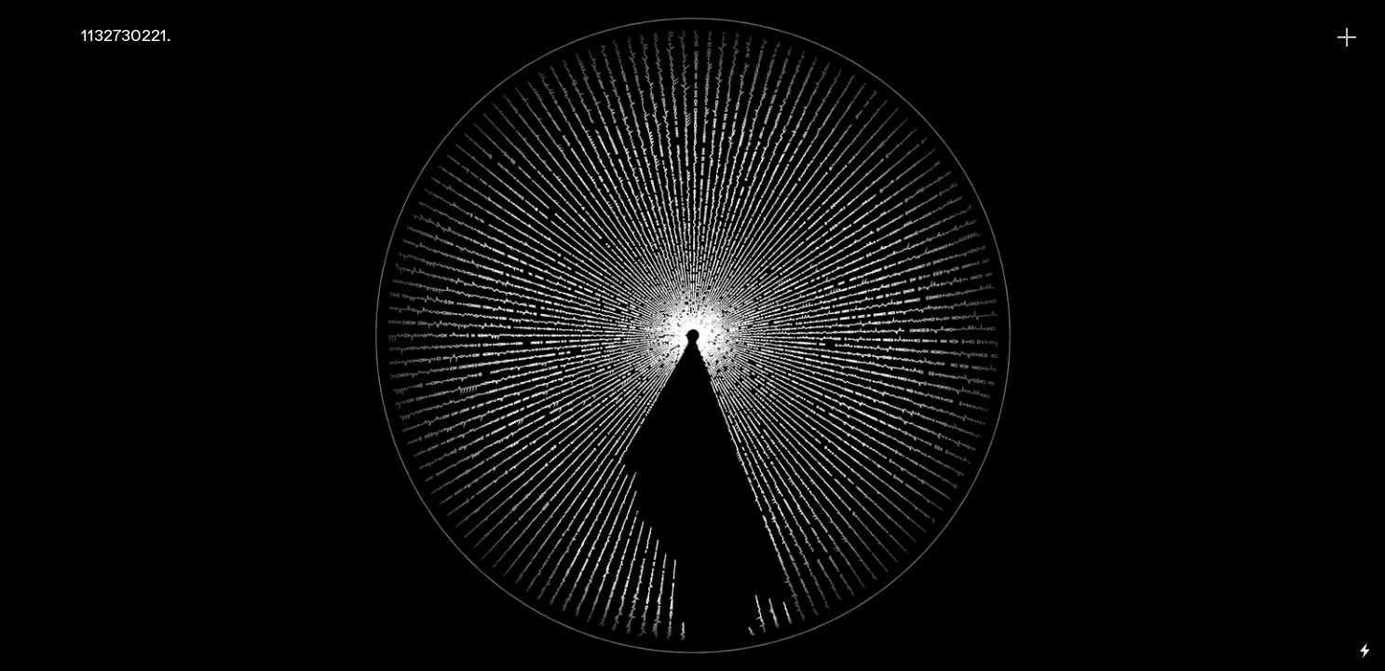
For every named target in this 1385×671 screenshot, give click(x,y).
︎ (1347, 37)
